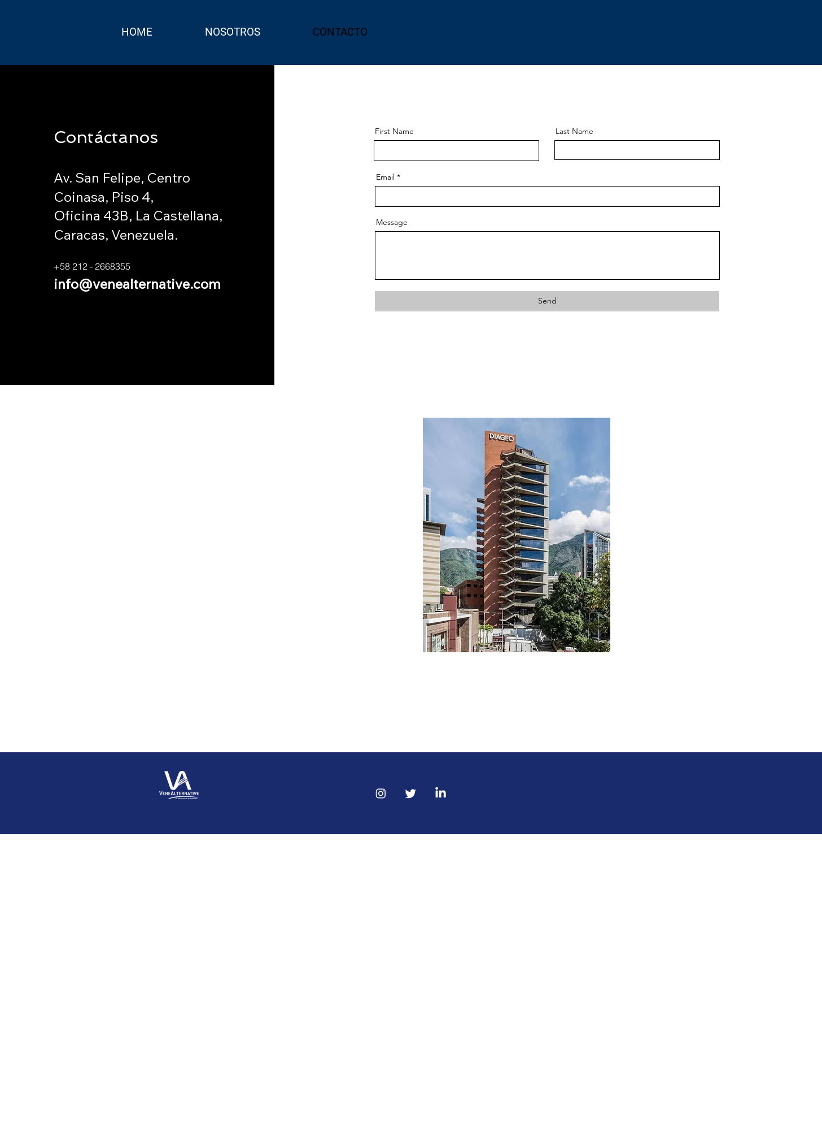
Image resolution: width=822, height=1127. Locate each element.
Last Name (574, 131)
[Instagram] (380, 793)
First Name (394, 131)
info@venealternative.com (137, 283)
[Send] (547, 301)
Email (385, 177)
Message (392, 222)
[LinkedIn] (440, 793)
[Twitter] (410, 793)
